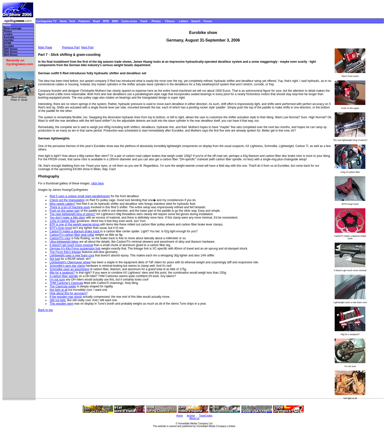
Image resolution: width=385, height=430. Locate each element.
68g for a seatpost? (62, 272)
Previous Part (71, 47)
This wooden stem (61, 303)
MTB (106, 21)
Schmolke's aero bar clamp (67, 265)
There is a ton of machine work (70, 207)
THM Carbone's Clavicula (66, 283)
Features (84, 21)
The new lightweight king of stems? (73, 214)
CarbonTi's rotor (60, 238)
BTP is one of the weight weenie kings (75, 224)
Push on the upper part (65, 210)
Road (96, 21)
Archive (191, 415)
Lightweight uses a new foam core (72, 255)
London (8, 34)
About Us (194, 418)
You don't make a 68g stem (67, 217)
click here (97, 183)
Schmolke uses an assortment (69, 269)
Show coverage (12, 28)
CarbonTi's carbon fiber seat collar (72, 235)
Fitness (170, 21)
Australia (8, 37)
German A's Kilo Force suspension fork (75, 248)
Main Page (45, 47)
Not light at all (59, 290)
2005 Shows (10, 52)
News (63, 21)
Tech (72, 21)
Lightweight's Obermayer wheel (70, 262)
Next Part (87, 47)
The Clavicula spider (63, 286)
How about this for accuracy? (69, 293)
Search (195, 21)
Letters (183, 21)
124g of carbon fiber (63, 221)
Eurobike (8, 46)
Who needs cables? (62, 204)
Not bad (55, 259)
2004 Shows (10, 55)
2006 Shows (10, 49)
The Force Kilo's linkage (65, 252)
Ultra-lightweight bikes (64, 241)
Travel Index (206, 415)
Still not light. (58, 300)
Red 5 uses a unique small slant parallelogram (80, 196)
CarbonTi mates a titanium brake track (75, 231)
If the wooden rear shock (66, 296)
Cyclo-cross (129, 21)
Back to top (45, 310)
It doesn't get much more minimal (71, 245)
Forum (208, 21)
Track (143, 21)
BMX (115, 21)
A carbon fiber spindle (64, 276)
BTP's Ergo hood (61, 228)
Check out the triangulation (67, 200)
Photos (156, 21)
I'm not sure (57, 279)
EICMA (7, 43)
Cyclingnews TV (46, 21)
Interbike (8, 40)
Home (7, 25)
